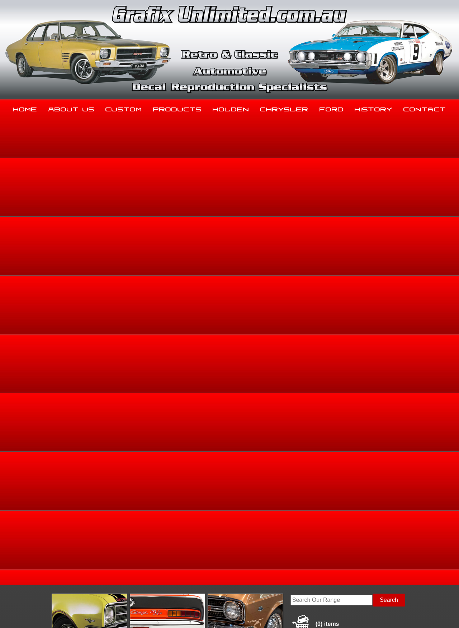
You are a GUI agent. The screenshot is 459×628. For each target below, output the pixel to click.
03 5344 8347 (49, 555)
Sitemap (41, 614)
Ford (332, 107)
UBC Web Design (233, 614)
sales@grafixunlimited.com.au (70, 573)
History (373, 107)
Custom (123, 107)
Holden (231, 107)
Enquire (279, 328)
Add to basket (279, 312)
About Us (71, 107)
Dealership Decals (391, 227)
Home (25, 107)
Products (177, 107)
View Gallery (249, 175)
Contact (424, 107)
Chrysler (284, 107)
